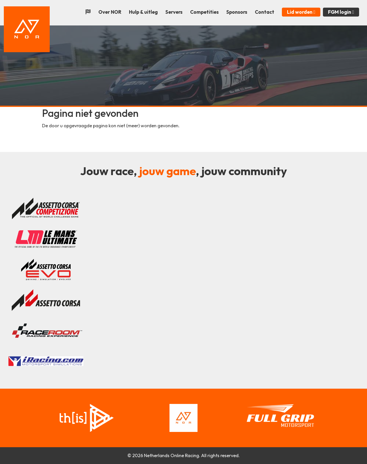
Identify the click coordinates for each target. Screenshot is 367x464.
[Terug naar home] (27, 29)
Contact (264, 12)
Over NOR (109, 12)
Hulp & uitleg (143, 12)
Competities (204, 12)
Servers (173, 12)
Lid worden (301, 12)
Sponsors (236, 12)
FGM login (341, 12)
